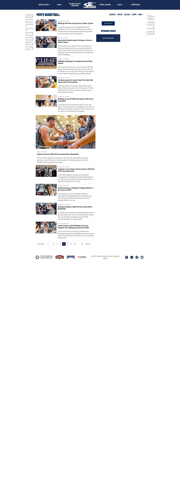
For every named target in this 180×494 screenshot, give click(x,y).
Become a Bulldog (105, 4)
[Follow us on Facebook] (126, 257)
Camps (134, 14)
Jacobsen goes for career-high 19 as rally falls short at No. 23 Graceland (75, 81)
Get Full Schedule (109, 38)
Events (119, 5)
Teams (59, 5)
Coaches (127, 14)
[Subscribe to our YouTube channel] (141, 257)
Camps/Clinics (135, 4)
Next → (88, 244)
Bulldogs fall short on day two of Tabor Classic (75, 23)
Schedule (112, 14)
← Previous (40, 244)
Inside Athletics (44, 5)
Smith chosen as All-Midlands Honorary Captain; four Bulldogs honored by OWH (73, 227)
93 (82, 244)
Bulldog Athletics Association (74, 4)
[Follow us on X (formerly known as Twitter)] (131, 257)
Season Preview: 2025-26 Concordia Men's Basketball (57, 155)
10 (74, 244)
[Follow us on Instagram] (136, 257)
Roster (119, 14)
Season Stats (109, 23)
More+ (140, 14)
